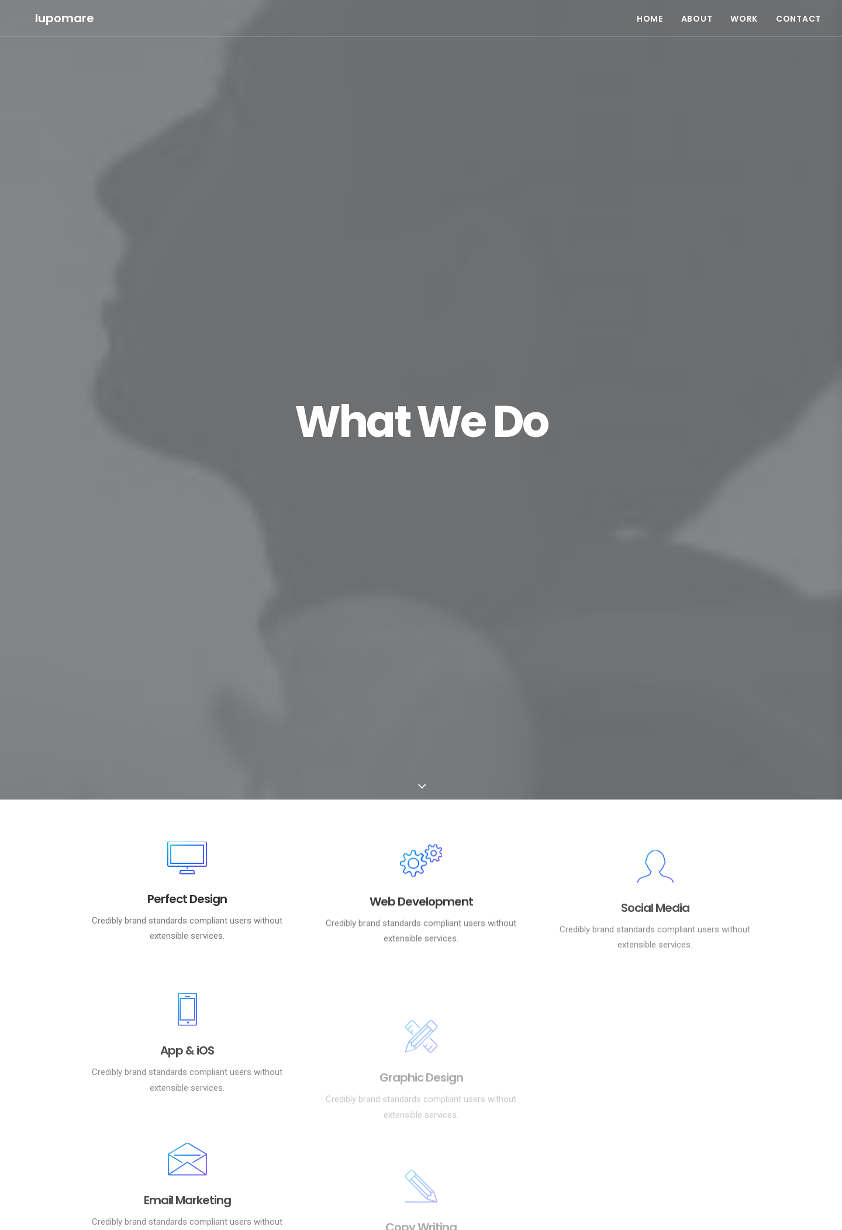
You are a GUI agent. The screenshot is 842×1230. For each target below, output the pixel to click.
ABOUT (697, 12)
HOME (650, 12)
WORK (744, 12)
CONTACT (798, 12)
